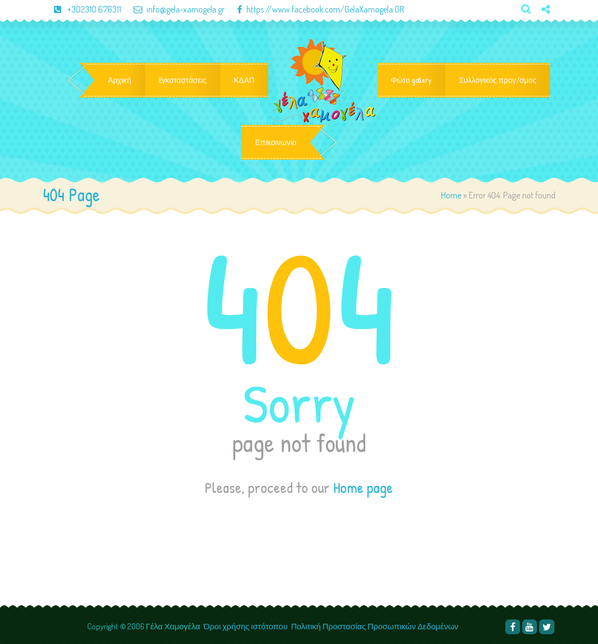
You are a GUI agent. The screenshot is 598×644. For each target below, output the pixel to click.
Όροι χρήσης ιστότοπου (245, 626)
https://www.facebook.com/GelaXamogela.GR (315, 9)
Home (451, 195)
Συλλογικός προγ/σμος (497, 80)
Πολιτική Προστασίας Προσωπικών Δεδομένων (375, 626)
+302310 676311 (83, 9)
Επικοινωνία (275, 142)
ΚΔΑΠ (244, 80)
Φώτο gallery (411, 80)
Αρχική (119, 80)
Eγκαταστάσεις (182, 80)
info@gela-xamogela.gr (174, 9)
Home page (363, 487)
